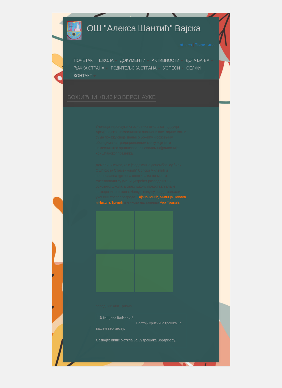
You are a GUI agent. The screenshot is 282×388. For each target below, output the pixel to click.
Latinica (185, 58)
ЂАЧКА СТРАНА (89, 81)
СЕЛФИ (193, 81)
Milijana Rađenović (118, 331)
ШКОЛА (106, 73)
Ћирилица (204, 58)
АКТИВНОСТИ (165, 73)
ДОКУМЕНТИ (132, 73)
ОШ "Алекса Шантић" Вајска (126, 47)
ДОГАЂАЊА (197, 73)
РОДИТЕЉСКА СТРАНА (134, 81)
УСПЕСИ (171, 81)
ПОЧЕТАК (83, 73)
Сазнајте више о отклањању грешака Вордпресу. (136, 353)
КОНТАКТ (83, 89)
